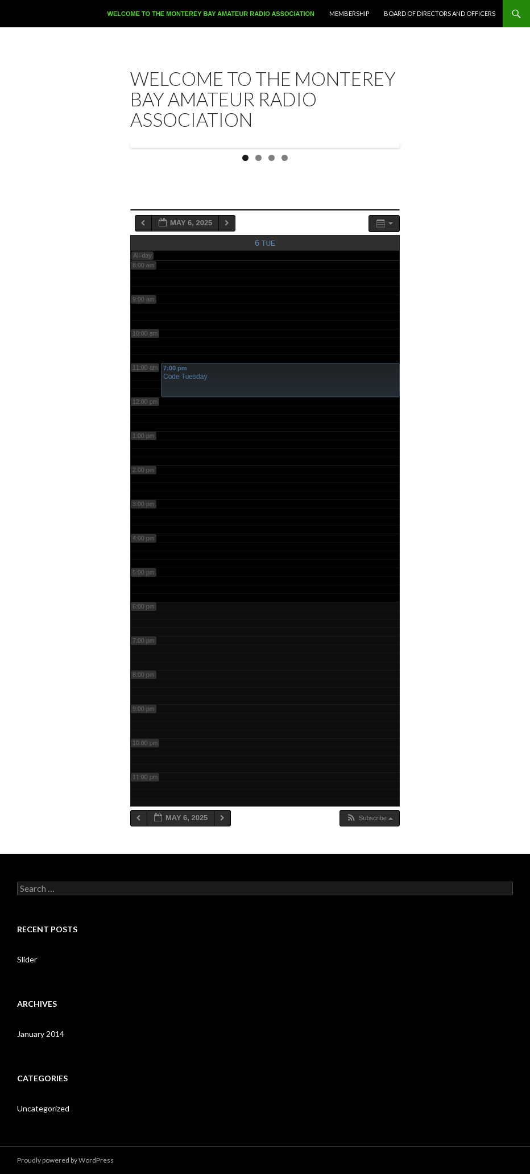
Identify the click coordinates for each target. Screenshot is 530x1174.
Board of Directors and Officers (439, 13)
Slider (27, 959)
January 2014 (40, 1034)
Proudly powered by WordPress (65, 1160)
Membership (349, 13)
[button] (369, 818)
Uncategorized (43, 1108)
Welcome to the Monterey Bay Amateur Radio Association (210, 13)
